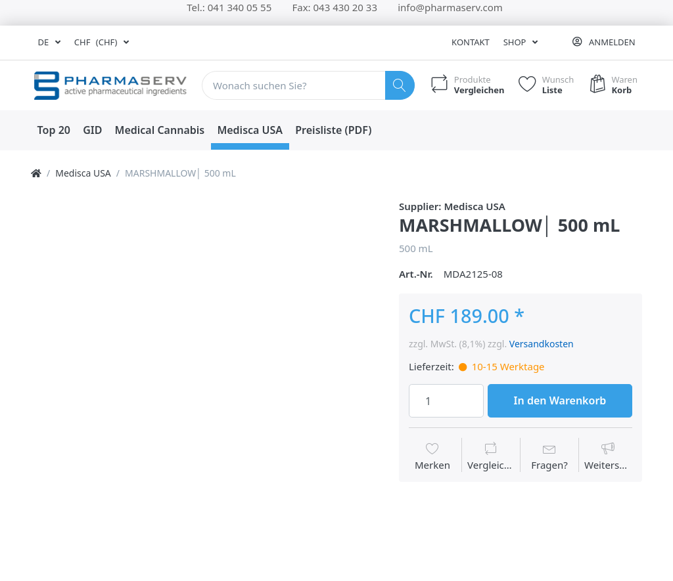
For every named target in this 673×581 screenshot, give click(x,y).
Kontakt (471, 42)
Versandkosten (541, 343)
